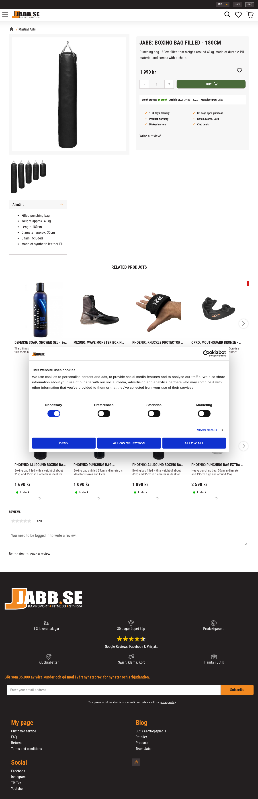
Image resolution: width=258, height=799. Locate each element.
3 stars (21, 521)
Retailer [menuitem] (141, 737)
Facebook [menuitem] (18, 771)
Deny (64, 443)
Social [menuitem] (19, 762)
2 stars (17, 521)
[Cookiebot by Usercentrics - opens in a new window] (206, 353)
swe (237, 4)
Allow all (194, 443)
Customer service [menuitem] (23, 731)
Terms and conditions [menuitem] (26, 749)
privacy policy (168, 702)
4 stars (25, 521)
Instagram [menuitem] (18, 777)
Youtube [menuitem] (17, 789)
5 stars (29, 521)
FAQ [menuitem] (14, 737)
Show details (207, 430)
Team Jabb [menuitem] (144, 749)
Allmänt (18, 204)
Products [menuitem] (142, 743)
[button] (7, 14)
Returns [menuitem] (16, 743)
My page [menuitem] (22, 722)
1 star (13, 521)
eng (250, 4)
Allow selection (129, 443)
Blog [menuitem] (141, 722)
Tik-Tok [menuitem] (16, 783)
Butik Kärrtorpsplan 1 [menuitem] (151, 731)
